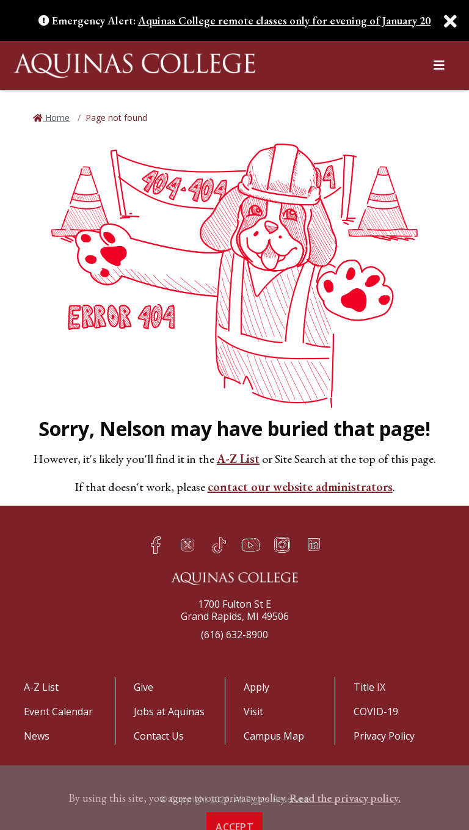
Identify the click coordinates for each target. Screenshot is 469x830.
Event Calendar (58, 711)
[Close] (444, 21)
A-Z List (238, 459)
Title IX (369, 687)
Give (143, 687)
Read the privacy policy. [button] (345, 821)
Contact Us (159, 736)
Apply (256, 687)
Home (56, 117)
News (36, 736)
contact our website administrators (300, 487)
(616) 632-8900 (234, 634)
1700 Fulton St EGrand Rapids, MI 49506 (235, 610)
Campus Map (274, 736)
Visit (253, 711)
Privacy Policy (384, 736)
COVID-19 (376, 711)
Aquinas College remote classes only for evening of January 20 (284, 20)
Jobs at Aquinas (169, 711)
